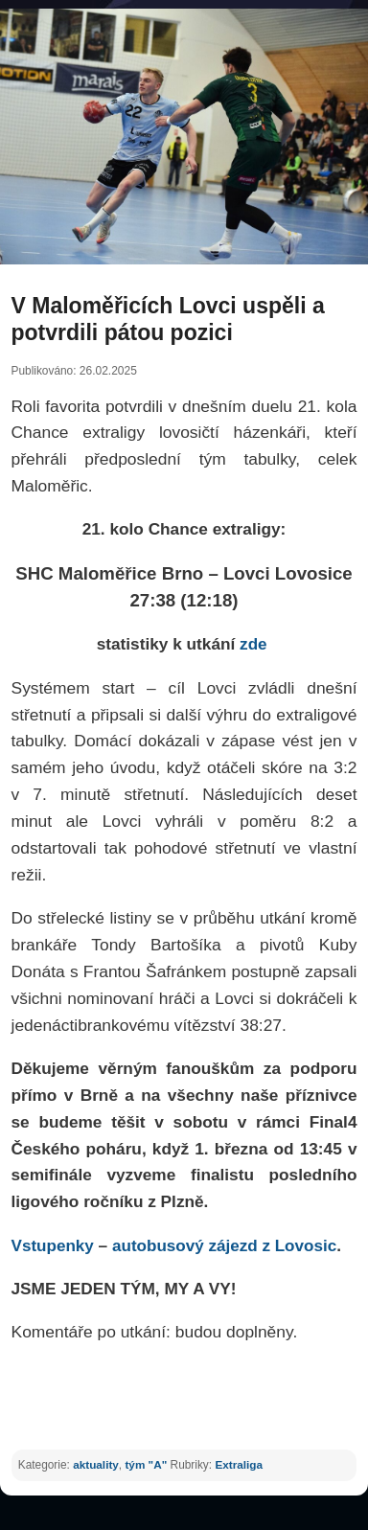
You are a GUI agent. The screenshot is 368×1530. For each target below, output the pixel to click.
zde (255, 644)
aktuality (96, 1464)
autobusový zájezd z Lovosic (224, 1246)
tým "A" (146, 1464)
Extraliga (239, 1464)
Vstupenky (53, 1246)
